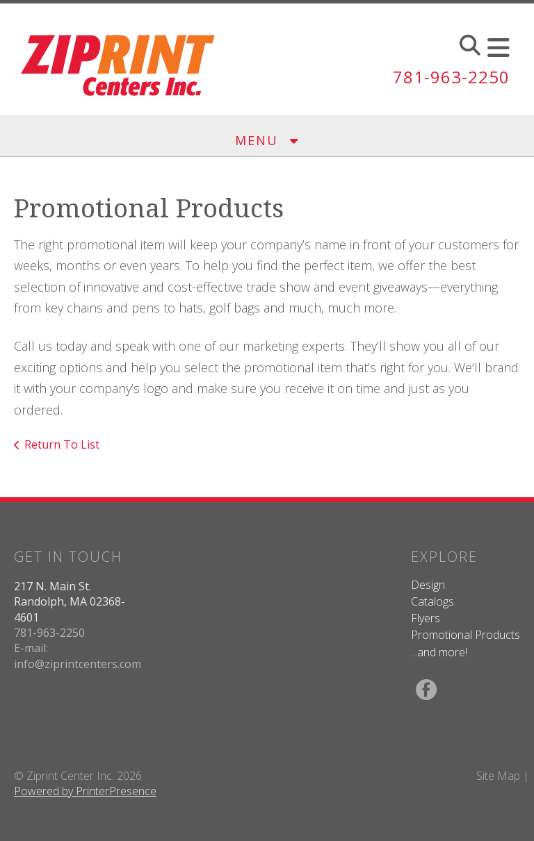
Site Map (498, 775)
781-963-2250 (451, 76)
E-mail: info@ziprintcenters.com (77, 655)
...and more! (439, 652)
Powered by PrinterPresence (85, 791)
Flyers (425, 618)
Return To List (61, 444)
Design (428, 584)
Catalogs (432, 601)
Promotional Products (465, 634)
